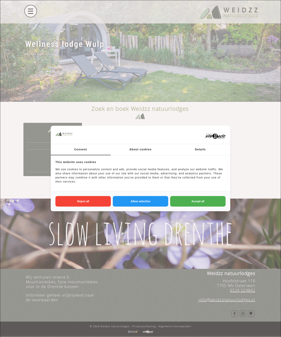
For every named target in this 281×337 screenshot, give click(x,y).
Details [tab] (200, 149)
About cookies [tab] (140, 149)
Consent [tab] (80, 149)
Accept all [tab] (197, 201)
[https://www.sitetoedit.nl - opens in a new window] (211, 134)
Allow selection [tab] (140, 201)
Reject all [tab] (83, 201)
